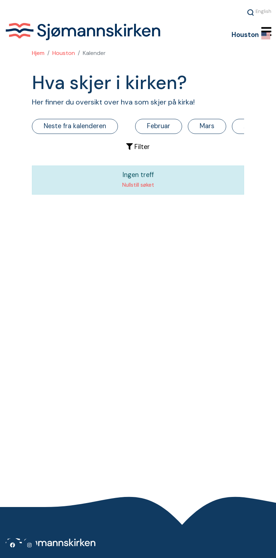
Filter (138, 147)
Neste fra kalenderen (75, 126)
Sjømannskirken (100, 31)
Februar (158, 126)
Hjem (38, 53)
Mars (207, 126)
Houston (63, 53)
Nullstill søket (138, 185)
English (263, 11)
